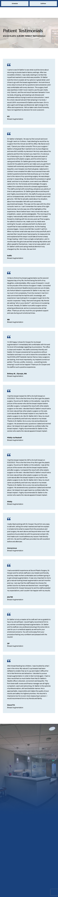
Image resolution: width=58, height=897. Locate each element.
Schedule (15, 4)
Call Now (43, 4)
